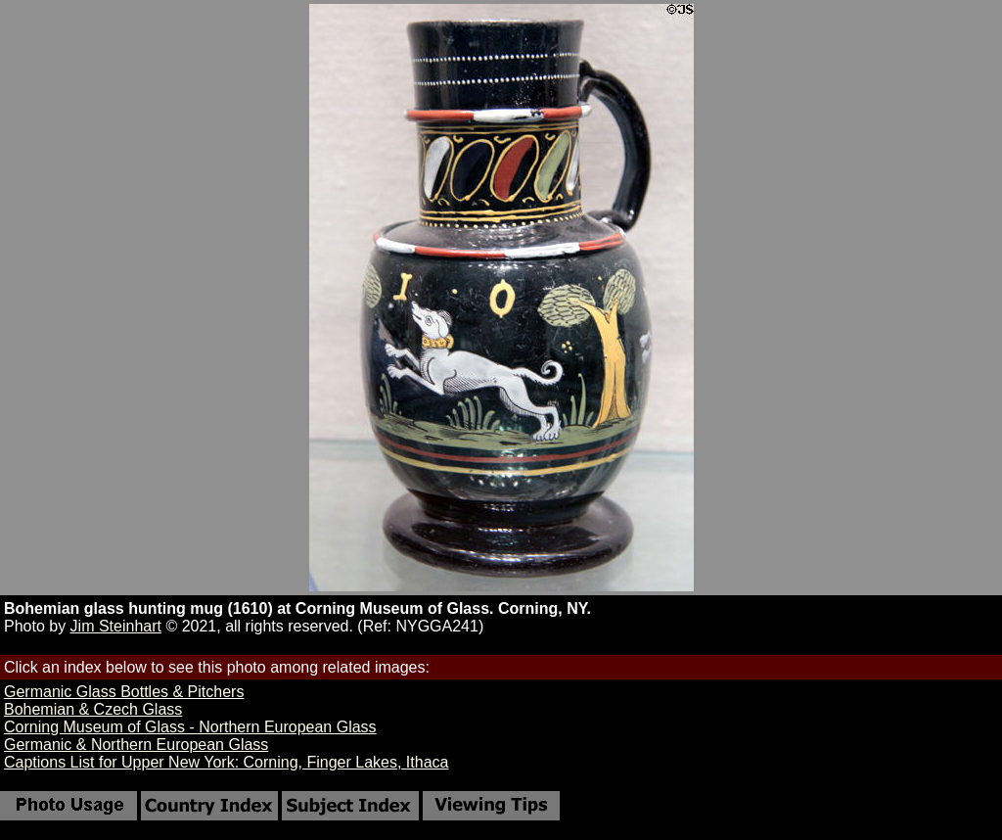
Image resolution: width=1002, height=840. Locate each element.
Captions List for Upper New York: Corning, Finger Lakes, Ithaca (226, 762)
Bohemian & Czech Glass (93, 709)
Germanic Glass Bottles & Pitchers (124, 691)
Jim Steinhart (115, 626)
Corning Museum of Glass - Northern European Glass (190, 727)
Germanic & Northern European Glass (136, 744)
